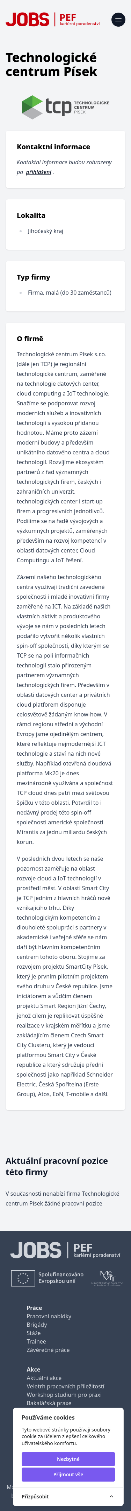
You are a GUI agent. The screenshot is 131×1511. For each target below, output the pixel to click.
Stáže (34, 1333)
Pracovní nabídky (49, 1316)
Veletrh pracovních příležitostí (65, 1386)
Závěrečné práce (48, 1350)
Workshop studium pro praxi (64, 1395)
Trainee (36, 1341)
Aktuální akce (44, 1378)
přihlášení (38, 172)
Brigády (37, 1324)
